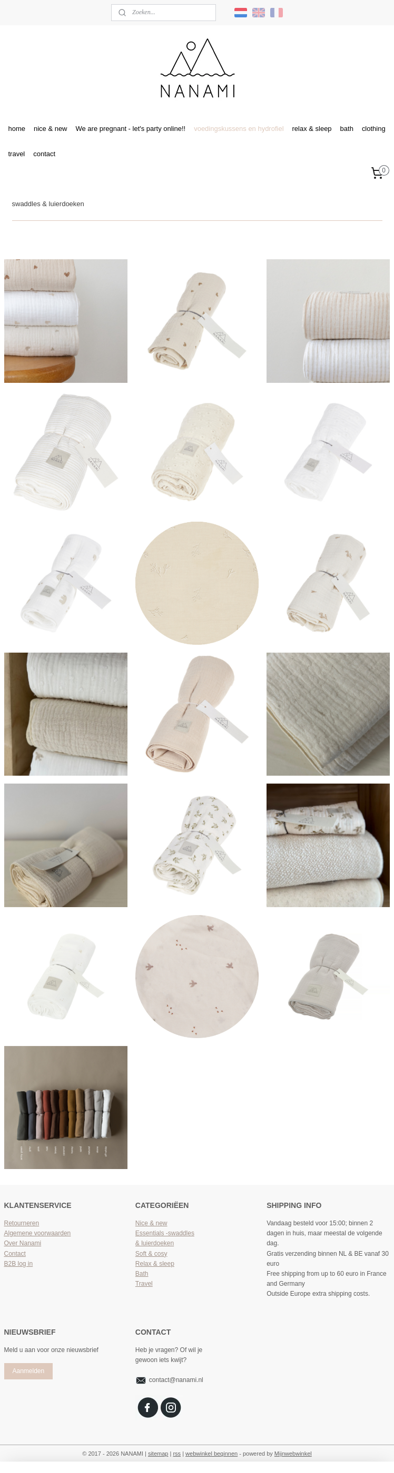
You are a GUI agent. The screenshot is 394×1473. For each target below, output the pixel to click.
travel (16, 154)
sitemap (158, 1453)
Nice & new (151, 1223)
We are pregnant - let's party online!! (131, 129)
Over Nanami (23, 1243)
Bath (142, 1273)
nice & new (50, 129)
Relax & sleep (154, 1263)
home (16, 129)
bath (346, 129)
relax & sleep (312, 129)
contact (44, 154)
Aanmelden (28, 1371)
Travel (144, 1283)
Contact (15, 1253)
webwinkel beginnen (211, 1453)
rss (177, 1453)
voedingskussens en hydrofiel (238, 129)
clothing (374, 129)
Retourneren (22, 1223)
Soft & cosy (151, 1253)
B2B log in (18, 1263)
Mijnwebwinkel (293, 1453)
